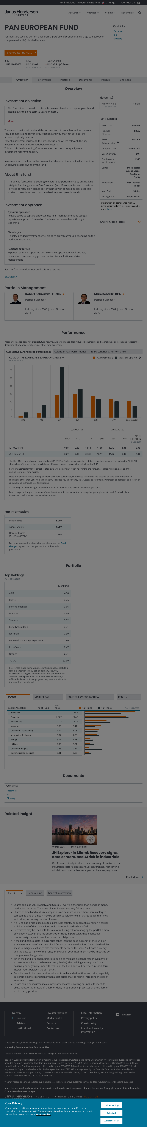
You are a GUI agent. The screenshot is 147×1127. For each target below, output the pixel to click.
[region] (73, 1113)
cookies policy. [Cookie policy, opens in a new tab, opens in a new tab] (43, 1114)
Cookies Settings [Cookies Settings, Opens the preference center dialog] (111, 1105)
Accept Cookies (111, 1120)
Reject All (111, 1113)
